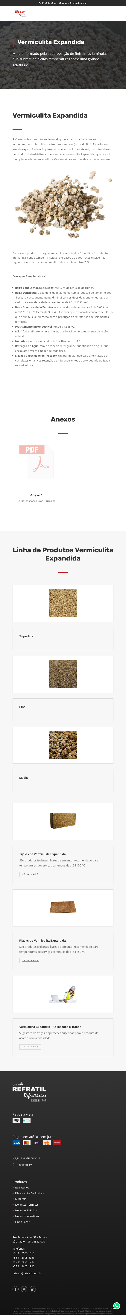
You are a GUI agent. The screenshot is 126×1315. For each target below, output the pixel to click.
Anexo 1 (36, 495)
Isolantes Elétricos (26, 1210)
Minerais (20, 1199)
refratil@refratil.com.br (27, 1273)
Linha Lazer (22, 1222)
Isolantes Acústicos (27, 1216)
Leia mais (30, 874)
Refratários (22, 1187)
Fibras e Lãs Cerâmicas (29, 1193)
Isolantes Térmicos (27, 1204)
